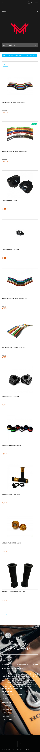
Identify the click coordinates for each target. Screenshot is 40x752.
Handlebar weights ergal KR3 (11, 445)
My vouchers (7, 719)
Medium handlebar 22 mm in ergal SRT (14, 298)
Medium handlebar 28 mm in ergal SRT (14, 151)
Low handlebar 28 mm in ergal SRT (13, 103)
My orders (6, 706)
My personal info (9, 716)
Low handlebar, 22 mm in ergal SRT (13, 347)
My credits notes (8, 709)
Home (4, 55)
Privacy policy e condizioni (12, 695)
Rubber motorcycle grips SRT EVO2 (13, 592)
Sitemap (5, 698)
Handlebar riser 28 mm (9, 200)
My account (6, 703)
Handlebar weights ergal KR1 (11, 543)
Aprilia (22, 55)
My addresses (7, 713)
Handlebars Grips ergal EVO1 (11, 494)
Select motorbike (13, 55)
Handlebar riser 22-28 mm (10, 249)
